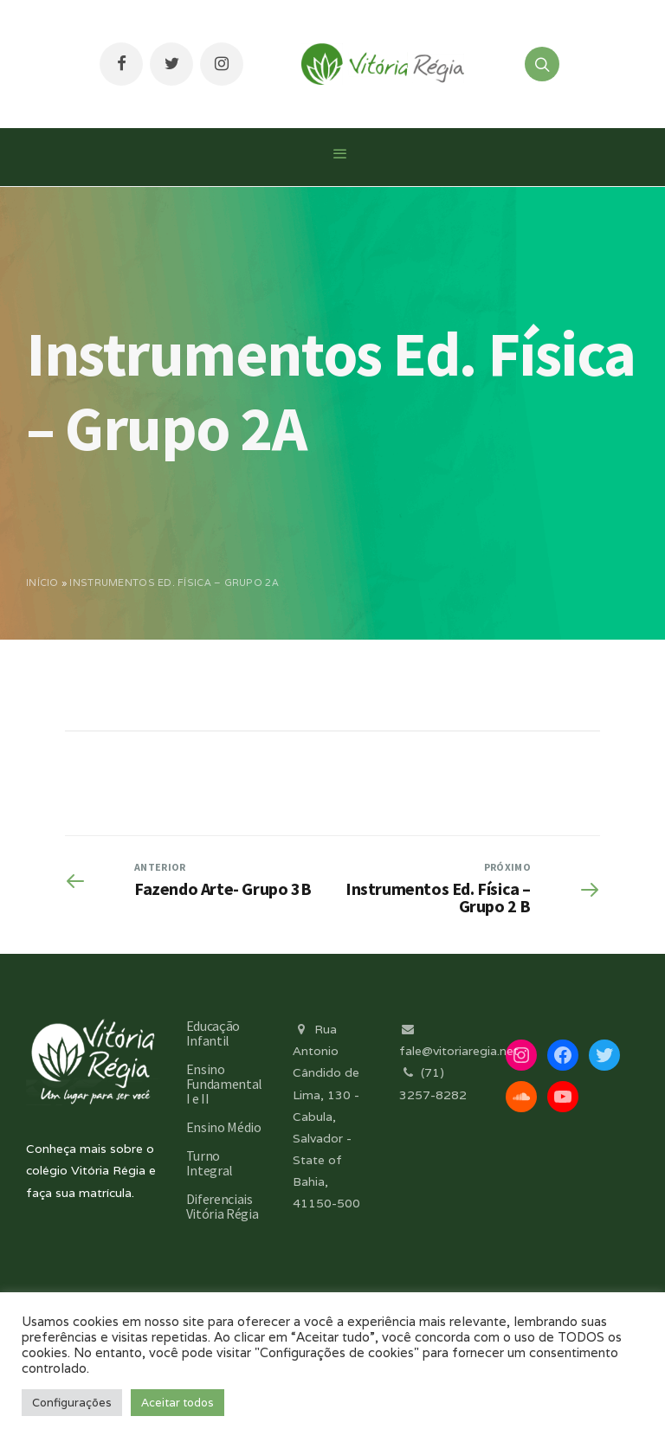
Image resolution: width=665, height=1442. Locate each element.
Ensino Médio (223, 1127)
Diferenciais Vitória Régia (222, 1206)
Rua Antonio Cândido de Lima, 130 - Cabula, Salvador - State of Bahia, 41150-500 (326, 1116)
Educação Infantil (213, 1033)
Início (42, 582)
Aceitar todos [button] (177, 1402)
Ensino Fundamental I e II (224, 1083)
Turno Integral (209, 1163)
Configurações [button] (72, 1402)
